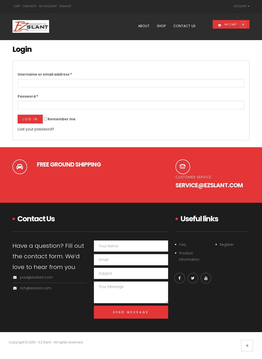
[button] (234, 24)
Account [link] (242, 6)
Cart (17, 6)
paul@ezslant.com (36, 277)
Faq (182, 244)
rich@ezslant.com (35, 288)
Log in (30, 119)
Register (227, 244)
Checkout (30, 6)
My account (48, 6)
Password (28, 96)
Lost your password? (36, 129)
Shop (161, 25)
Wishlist (65, 6)
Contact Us (184, 25)
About (144, 25)
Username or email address (45, 74)
